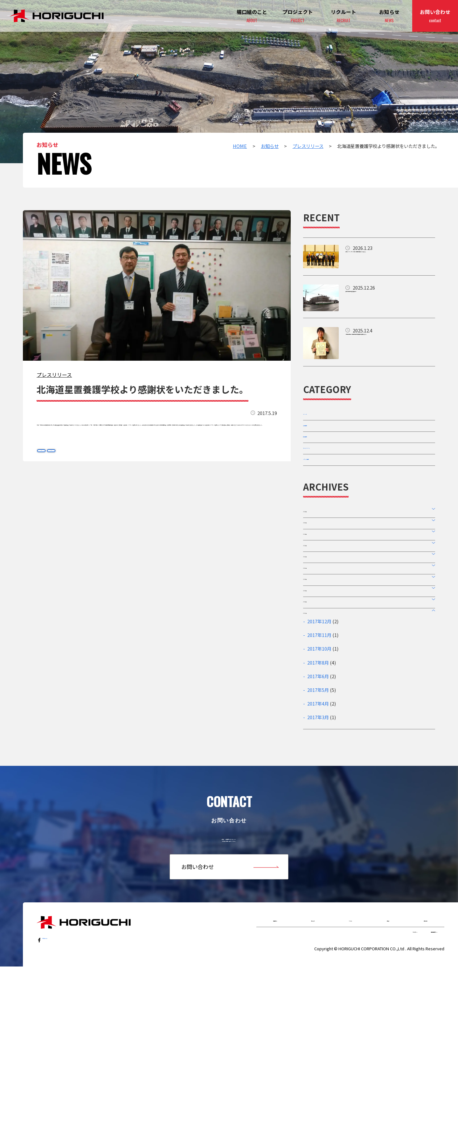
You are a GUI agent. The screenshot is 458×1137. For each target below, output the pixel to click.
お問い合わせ (435, 16)
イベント (314, 419)
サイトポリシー (363, 1098)
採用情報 (314, 460)
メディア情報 (319, 501)
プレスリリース (54, 374)
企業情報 (314, 439)
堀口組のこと (275, 1080)
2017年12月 (319, 758)
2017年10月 (319, 785)
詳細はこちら (369, 256)
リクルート (350, 1080)
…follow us (56, 1098)
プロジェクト (297, 16)
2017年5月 (318, 826)
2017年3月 (318, 854)
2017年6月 (318, 813)
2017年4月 (318, 840)
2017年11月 (319, 772)
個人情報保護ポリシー (415, 1098)
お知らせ (389, 16)
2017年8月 (318, 799)
